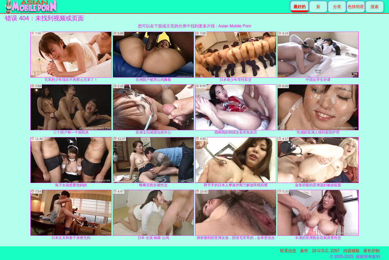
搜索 (375, 7)
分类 (337, 7)
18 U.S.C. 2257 (326, 251)
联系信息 (288, 251)
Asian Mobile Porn (234, 26)
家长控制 (371, 251)
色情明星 (356, 7)
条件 (304, 251)
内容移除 (351, 251)
